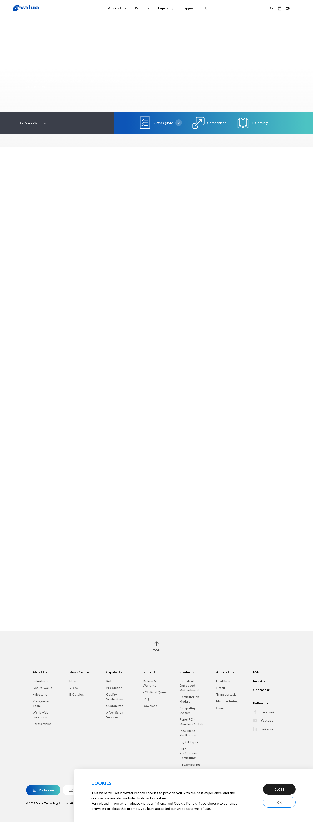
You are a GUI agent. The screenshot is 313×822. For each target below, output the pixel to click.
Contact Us (262, 690)
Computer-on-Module (190, 699)
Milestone (40, 694)
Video (73, 687)
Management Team (42, 703)
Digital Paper (189, 742)
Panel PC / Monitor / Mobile (192, 722)
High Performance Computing (189, 753)
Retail (220, 687)
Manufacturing (227, 701)
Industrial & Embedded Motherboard (189, 685)
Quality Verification (114, 697)
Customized (114, 706)
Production (114, 687)
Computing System (188, 710)
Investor (259, 681)
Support (189, 8)
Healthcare (224, 681)
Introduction (42, 681)
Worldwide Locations (40, 715)
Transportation (227, 694)
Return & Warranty (149, 683)
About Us (40, 672)
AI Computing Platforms (190, 767)
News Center (79, 672)
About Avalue (42, 687)
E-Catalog (76, 694)
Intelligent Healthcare (188, 733)
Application (117, 8)
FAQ (146, 699)
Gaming (221, 708)
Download (150, 706)
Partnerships (42, 724)
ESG (256, 672)
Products (142, 8)
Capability (166, 8)
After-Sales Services (114, 715)
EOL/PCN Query (155, 692)
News (73, 681)
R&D (109, 681)
